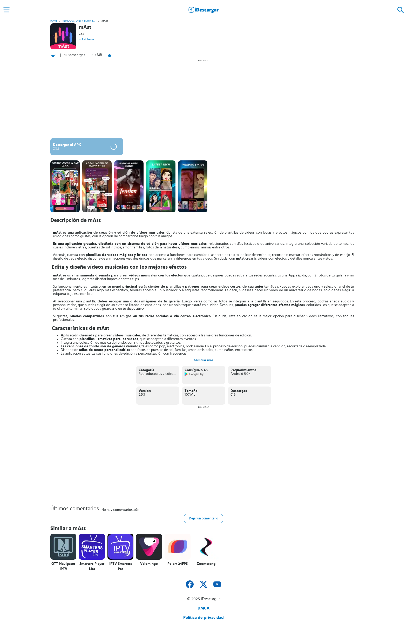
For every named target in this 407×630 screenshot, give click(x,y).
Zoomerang (206, 564)
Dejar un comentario (203, 518)
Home (53, 20)
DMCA (203, 608)
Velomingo (149, 564)
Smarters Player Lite (91, 566)
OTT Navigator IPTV (63, 566)
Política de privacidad (203, 617)
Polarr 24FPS (177, 564)
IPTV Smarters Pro (120, 566)
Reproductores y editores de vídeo (79, 20)
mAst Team (86, 39)
